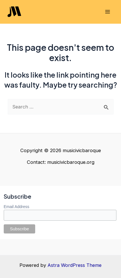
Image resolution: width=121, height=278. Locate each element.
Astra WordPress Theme (74, 265)
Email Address (16, 206)
